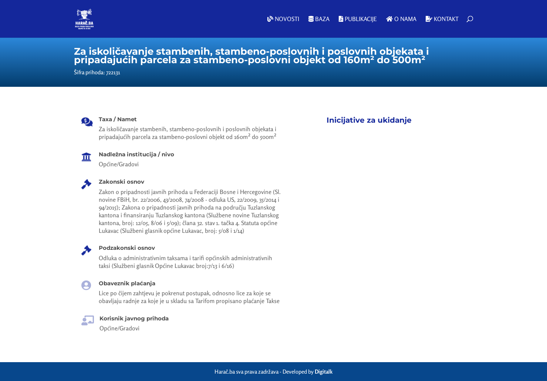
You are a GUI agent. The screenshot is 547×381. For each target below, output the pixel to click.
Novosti (283, 19)
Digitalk (323, 371)
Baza (319, 19)
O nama (401, 19)
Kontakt (442, 19)
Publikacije (358, 19)
